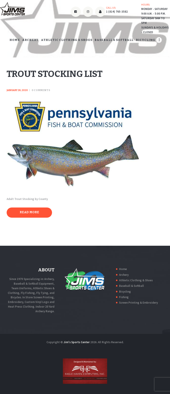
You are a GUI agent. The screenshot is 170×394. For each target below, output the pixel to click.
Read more (29, 212)
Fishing (124, 297)
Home (123, 269)
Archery (124, 275)
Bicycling (125, 291)
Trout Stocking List (54, 74)
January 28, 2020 (17, 90)
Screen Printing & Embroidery (138, 303)
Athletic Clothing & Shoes (136, 280)
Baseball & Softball (131, 286)
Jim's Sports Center (77, 342)
